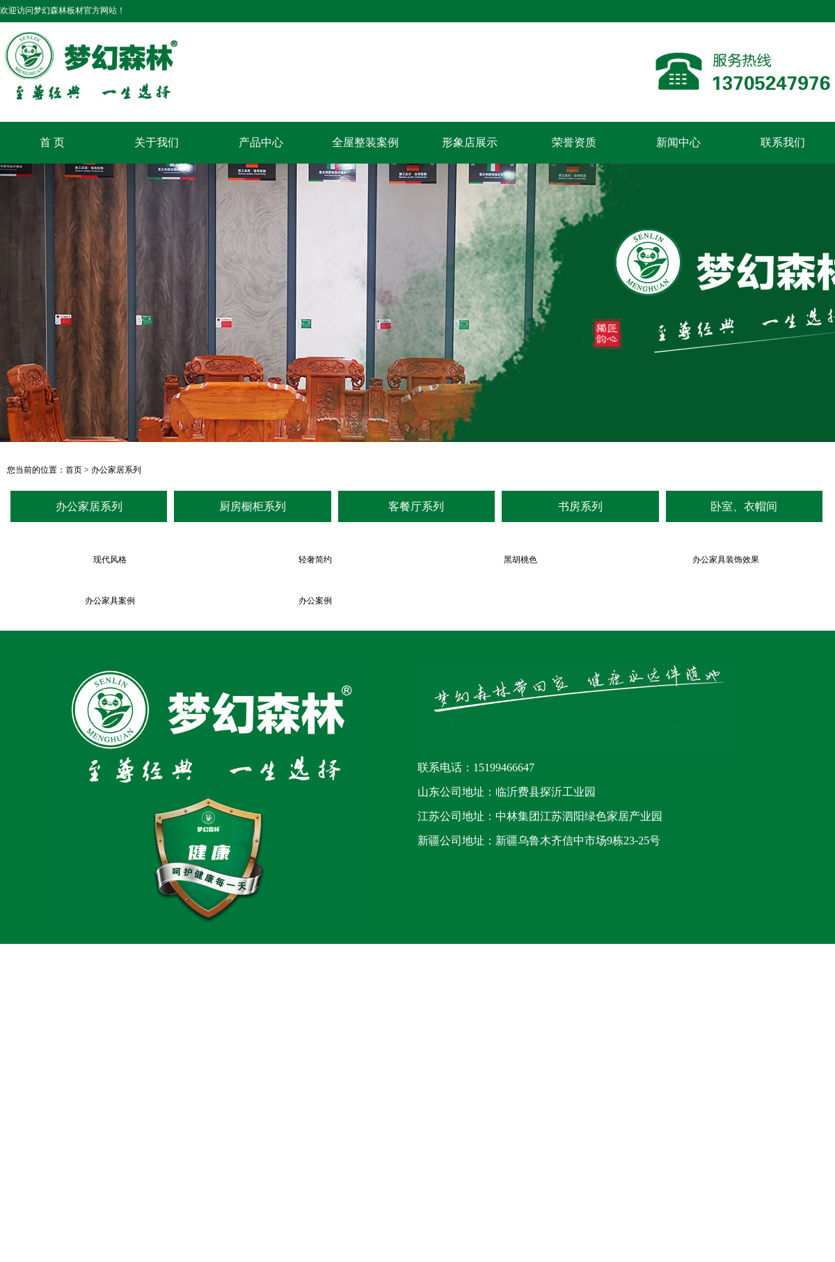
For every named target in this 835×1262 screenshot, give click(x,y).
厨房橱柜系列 (252, 506)
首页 (73, 470)
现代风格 (110, 560)
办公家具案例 (110, 601)
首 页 (52, 142)
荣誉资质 (574, 142)
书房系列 (580, 506)
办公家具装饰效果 (725, 560)
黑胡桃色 (520, 560)
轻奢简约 (315, 560)
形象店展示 (470, 142)
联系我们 (783, 142)
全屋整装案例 (365, 142)
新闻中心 (678, 142)
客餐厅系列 (416, 506)
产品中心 (261, 142)
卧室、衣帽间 (743, 506)
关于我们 (156, 142)
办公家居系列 (116, 470)
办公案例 (315, 601)
